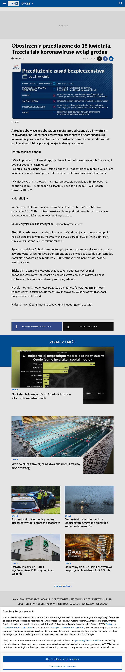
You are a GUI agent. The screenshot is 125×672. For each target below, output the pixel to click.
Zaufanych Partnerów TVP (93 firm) (66, 627)
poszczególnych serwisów (88, 640)
